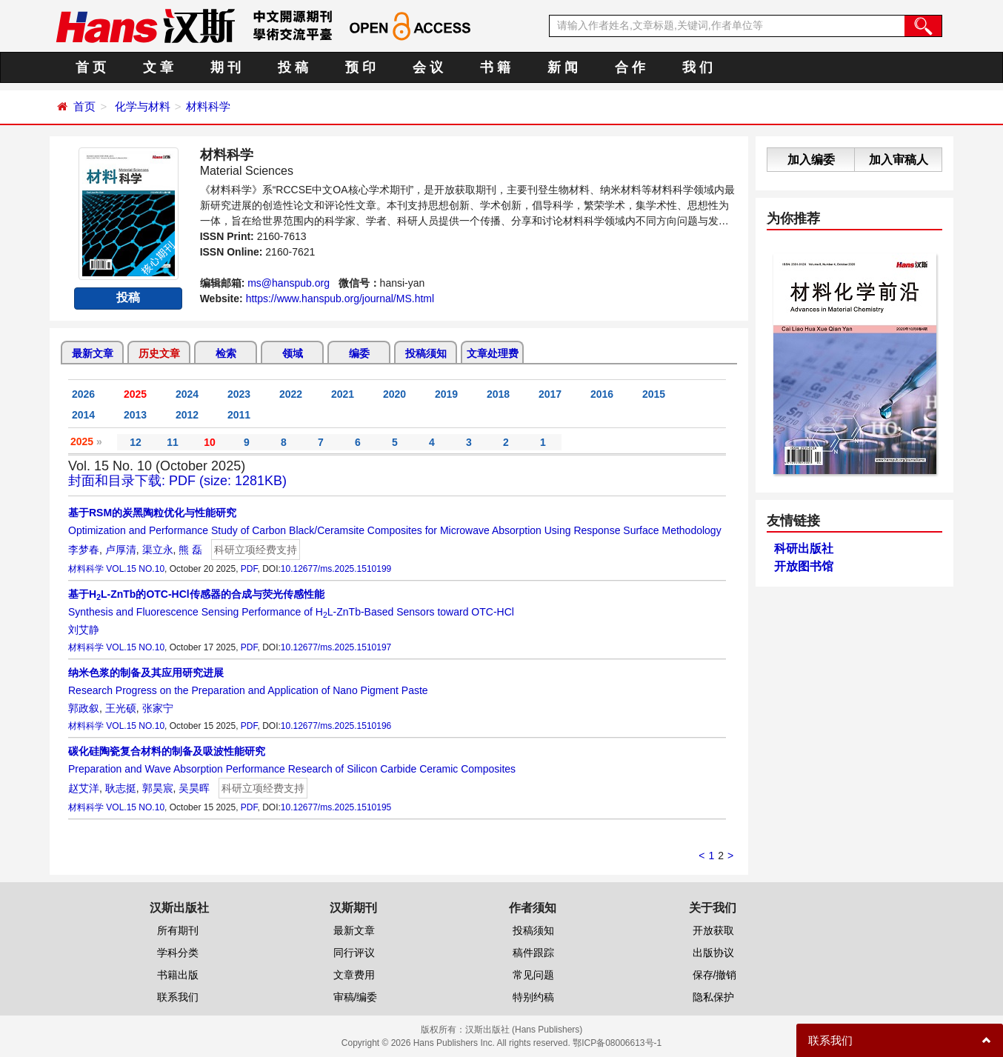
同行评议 (354, 952)
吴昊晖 (194, 788)
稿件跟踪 (533, 952)
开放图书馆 (803, 566)
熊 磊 (190, 550)
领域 (292, 353)
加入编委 (811, 159)
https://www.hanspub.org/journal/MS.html (340, 298)
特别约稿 (533, 997)
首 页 (91, 67)
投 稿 (293, 67)
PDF (249, 569)
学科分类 (178, 952)
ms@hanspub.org (288, 283)
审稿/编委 (355, 997)
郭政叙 (83, 708)
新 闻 (562, 67)
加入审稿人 (898, 159)
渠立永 (157, 550)
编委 (359, 353)
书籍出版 (178, 975)
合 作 (630, 67)
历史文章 (159, 353)
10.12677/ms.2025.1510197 (336, 647)
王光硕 (120, 708)
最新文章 (92, 353)
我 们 (697, 67)
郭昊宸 (157, 788)
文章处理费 (493, 353)
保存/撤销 (715, 975)
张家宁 (157, 708)
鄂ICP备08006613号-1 (617, 1043)
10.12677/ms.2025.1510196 (336, 726)
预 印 (360, 67)
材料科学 (208, 106)
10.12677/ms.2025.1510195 (336, 807)
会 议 (428, 67)
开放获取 (713, 930)
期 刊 (225, 67)
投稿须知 (426, 353)
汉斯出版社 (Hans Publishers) (524, 1029)
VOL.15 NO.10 (135, 569)
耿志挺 (120, 788)
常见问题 (533, 975)
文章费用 (354, 975)
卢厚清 (120, 550)
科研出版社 (803, 548)
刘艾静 (83, 630)
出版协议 (713, 952)
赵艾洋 (83, 788)
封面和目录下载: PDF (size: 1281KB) (177, 480)
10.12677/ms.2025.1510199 (336, 569)
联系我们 (178, 997)
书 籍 (495, 67)
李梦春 (83, 550)
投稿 (128, 297)
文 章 (158, 67)
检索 (226, 353)
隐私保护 (713, 997)
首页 (84, 106)
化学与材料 (142, 106)
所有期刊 (178, 930)
